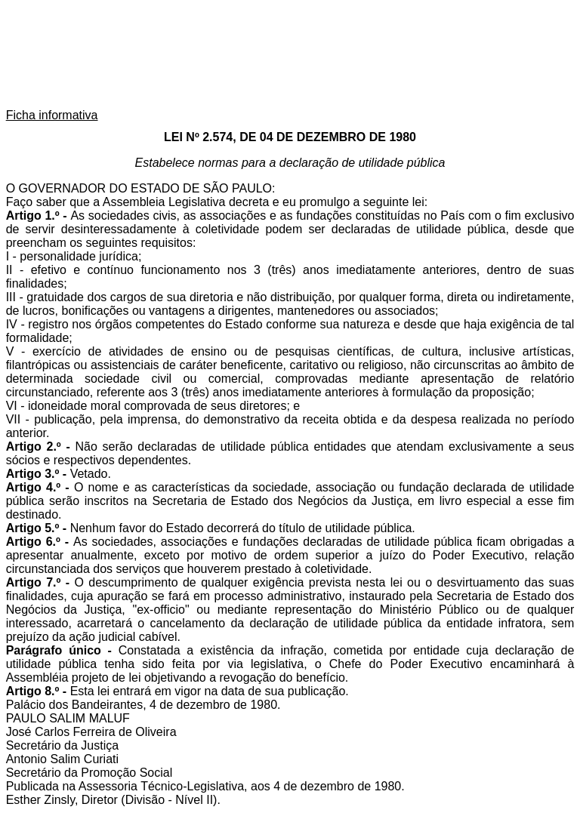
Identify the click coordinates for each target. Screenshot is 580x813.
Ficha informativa (52, 115)
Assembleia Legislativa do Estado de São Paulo (290, 55)
